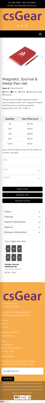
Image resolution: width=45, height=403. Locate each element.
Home (4, 320)
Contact (5, 327)
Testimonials (7, 336)
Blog (3, 341)
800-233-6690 (29, 2)
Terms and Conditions (11, 348)
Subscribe (8, 379)
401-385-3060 (14, 2)
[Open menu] (40, 34)
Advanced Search (9, 332)
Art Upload (6, 344)
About (4, 324)
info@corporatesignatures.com (22, 5)
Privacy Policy (7, 351)
